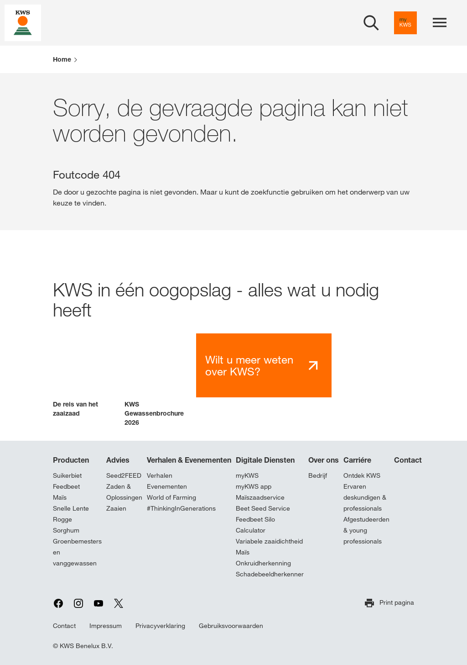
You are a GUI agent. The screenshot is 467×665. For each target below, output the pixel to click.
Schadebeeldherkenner (270, 574)
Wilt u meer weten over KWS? (249, 366)
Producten (71, 459)
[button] (85, 375)
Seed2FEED (123, 475)
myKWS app (253, 486)
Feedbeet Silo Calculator (255, 524)
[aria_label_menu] (440, 23)
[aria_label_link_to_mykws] (405, 22)
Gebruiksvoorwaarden (231, 626)
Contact (408, 459)
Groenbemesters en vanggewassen (77, 552)
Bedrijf (317, 475)
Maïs (60, 497)
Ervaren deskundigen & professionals (364, 497)
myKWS (247, 475)
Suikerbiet (67, 475)
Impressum (105, 626)
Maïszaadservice (260, 497)
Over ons (323, 459)
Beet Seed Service (263, 508)
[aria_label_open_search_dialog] (371, 23)
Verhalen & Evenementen (189, 459)
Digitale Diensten (265, 459)
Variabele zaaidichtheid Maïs (269, 546)
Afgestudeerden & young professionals (366, 530)
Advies (118, 459)
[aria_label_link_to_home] (23, 22)
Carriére (357, 459)
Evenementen (167, 486)
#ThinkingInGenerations (181, 508)
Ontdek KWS (361, 475)
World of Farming (171, 497)
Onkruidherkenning (263, 563)
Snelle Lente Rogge (71, 513)
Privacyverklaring (160, 626)
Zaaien (116, 508)
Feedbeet (66, 486)
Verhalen (159, 475)
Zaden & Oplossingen (124, 491)
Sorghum (66, 530)
